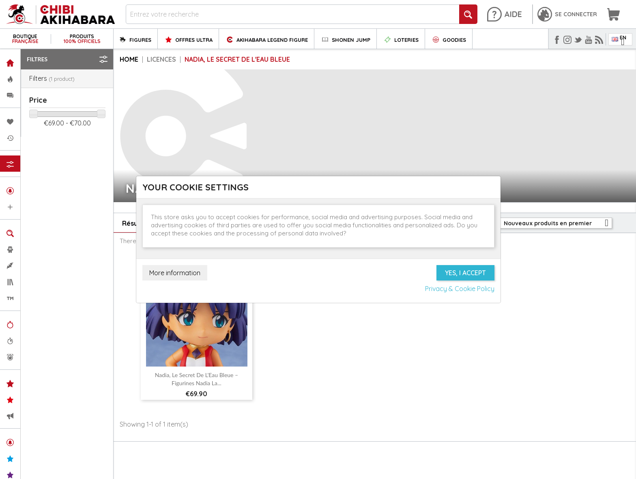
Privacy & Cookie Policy (459, 289)
